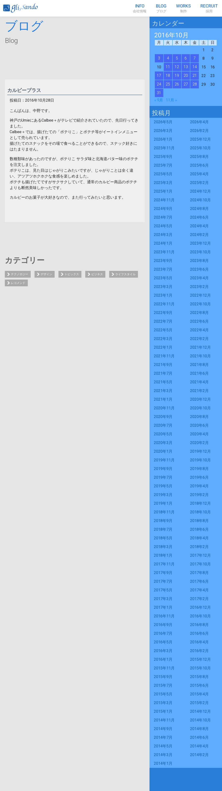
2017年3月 (163, 598)
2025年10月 (200, 148)
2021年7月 (163, 373)
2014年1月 (163, 763)
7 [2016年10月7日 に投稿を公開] (194, 58)
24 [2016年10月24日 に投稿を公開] (159, 84)
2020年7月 (163, 425)
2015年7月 (163, 685)
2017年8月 (199, 572)
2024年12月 (200, 191)
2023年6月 (199, 269)
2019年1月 (163, 503)
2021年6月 (199, 373)
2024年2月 (199, 234)
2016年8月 (199, 624)
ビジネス (97, 274)
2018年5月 (163, 538)
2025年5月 (163, 174)
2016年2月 (199, 650)
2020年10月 (200, 408)
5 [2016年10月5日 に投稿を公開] (177, 58)
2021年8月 (199, 364)
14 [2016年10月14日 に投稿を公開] (195, 67)
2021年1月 (163, 399)
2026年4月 (199, 122)
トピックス (71, 274)
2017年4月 (199, 590)
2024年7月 (163, 217)
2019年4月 (199, 486)
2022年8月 (199, 312)
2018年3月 (163, 546)
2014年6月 (199, 737)
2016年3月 (163, 650)
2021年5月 (163, 382)
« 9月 (158, 100)
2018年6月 (199, 529)
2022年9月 (163, 312)
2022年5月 (163, 330)
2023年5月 (163, 278)
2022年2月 (199, 338)
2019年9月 (163, 468)
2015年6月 (199, 685)
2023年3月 (163, 286)
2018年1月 (163, 555)
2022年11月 (164, 304)
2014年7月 (163, 737)
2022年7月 (163, 321)
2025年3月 (163, 182)
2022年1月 (163, 347)
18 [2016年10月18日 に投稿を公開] (168, 75)
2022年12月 (200, 295)
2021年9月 (163, 364)
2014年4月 (199, 746)
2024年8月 (199, 208)
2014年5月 (163, 746)
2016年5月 (163, 642)
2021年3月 (163, 390)
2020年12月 (200, 399)
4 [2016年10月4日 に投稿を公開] (168, 58)
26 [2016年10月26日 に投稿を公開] (177, 84)
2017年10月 (200, 564)
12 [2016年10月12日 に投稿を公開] (177, 67)
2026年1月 (163, 139)
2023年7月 (163, 269)
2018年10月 (200, 512)
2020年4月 (199, 434)
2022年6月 (199, 321)
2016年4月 (199, 642)
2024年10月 (200, 200)
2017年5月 (163, 590)
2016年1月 (163, 659)
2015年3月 (163, 702)
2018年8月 (199, 520)
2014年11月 (164, 720)
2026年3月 (163, 130)
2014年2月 (199, 754)
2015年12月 (200, 659)
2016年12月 (200, 607)
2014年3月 (163, 754)
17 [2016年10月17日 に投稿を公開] (159, 75)
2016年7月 (163, 633)
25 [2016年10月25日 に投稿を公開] (168, 84)
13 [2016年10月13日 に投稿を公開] (186, 67)
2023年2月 (199, 286)
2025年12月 (200, 139)
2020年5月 (163, 434)
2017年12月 (200, 555)
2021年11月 (164, 356)
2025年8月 (199, 156)
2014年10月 (200, 720)
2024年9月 (163, 208)
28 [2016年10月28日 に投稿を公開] (195, 84)
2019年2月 (199, 494)
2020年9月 (163, 416)
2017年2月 (199, 598)
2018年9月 (163, 520)
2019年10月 (200, 460)
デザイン (46, 274)
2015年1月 (163, 711)
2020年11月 (164, 408)
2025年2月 (199, 182)
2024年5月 (163, 226)
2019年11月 (164, 460)
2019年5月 (163, 486)
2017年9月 (163, 572)
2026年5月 (163, 122)
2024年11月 (164, 200)
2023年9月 (163, 260)
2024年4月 (199, 226)
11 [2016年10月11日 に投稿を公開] (168, 67)
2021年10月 (200, 356)
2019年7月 (163, 477)
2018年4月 (199, 538)
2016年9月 (163, 624)
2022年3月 (163, 338)
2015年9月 (163, 676)
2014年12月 (200, 711)
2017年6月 (199, 581)
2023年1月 (163, 295)
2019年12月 (200, 451)
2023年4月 (199, 278)
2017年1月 (163, 607)
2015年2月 (199, 702)
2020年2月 (199, 442)
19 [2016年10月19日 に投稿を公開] (177, 75)
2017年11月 (164, 564)
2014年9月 (163, 728)
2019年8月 (199, 468)
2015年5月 (163, 694)
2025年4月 (199, 174)
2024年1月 (163, 243)
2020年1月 (163, 451)
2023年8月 (199, 260)
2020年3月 (163, 442)
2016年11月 (164, 616)
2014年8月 (199, 728)
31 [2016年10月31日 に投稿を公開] (159, 93)
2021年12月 (200, 347)
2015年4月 (199, 694)
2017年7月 (163, 581)
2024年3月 (163, 234)
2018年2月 (199, 546)
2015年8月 (199, 676)
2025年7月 (163, 165)
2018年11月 (164, 512)
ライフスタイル (125, 274)
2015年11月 (164, 668)
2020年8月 (199, 416)
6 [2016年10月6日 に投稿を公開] (186, 58)
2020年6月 (199, 425)
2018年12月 (200, 503)
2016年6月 (199, 633)
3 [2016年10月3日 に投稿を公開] (159, 58)
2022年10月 (200, 304)
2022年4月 (199, 330)
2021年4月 (199, 382)
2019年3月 (163, 494)
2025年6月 (199, 165)
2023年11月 (164, 252)
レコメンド (18, 283)
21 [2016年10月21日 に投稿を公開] (195, 75)
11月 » (171, 100)
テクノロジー (19, 274)
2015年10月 (200, 668)
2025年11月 (164, 148)
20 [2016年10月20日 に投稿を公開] (186, 75)
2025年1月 (163, 191)
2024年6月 (199, 217)
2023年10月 (200, 252)
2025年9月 (163, 156)
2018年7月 (163, 529)
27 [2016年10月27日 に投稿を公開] (186, 84)
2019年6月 (199, 477)
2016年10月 (200, 616)
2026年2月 (199, 130)
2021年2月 (199, 390)
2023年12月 (200, 243)
